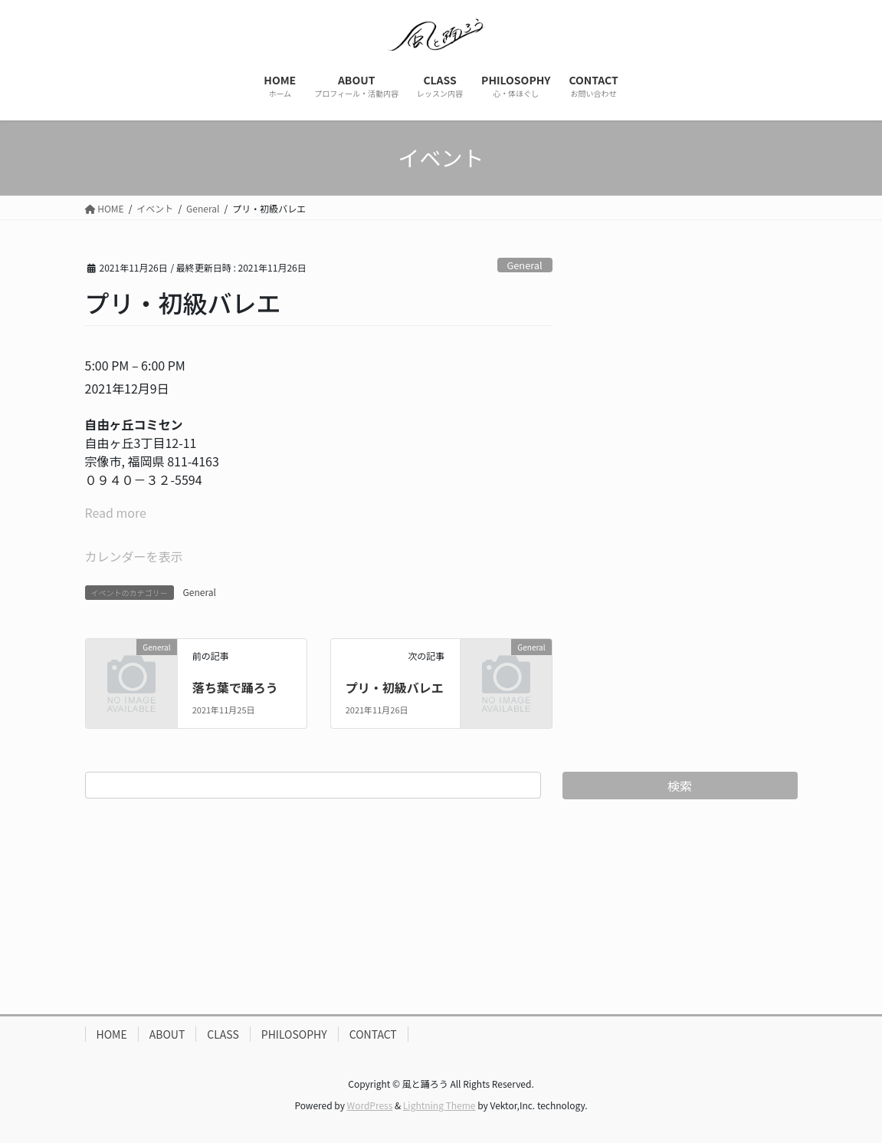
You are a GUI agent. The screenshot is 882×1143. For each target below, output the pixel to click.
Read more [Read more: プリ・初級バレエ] (115, 512)
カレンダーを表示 (134, 556)
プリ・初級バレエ (395, 687)
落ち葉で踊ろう (235, 687)
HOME (112, 1034)
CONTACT (373, 1034)
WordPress (370, 1105)
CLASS (223, 1034)
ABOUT (167, 1034)
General (524, 265)
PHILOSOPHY (294, 1034)
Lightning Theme (439, 1105)
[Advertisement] (441, 906)
